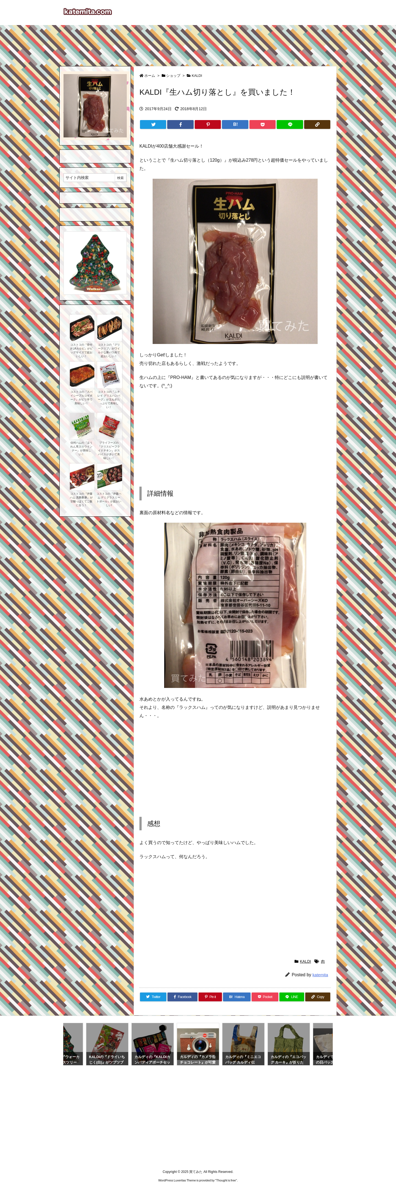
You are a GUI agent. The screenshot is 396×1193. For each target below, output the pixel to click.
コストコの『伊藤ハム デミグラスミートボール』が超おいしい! (109, 499)
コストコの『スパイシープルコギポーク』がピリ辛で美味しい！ (81, 397)
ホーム (149, 76)
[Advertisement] (198, 43)
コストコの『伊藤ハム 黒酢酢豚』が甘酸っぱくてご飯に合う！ (81, 499)
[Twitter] (153, 124)
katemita (320, 974)
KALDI (197, 76)
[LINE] (290, 124)
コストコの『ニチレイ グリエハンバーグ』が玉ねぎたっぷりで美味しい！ (108, 399)
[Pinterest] (208, 124)
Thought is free (226, 1180)
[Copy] (317, 124)
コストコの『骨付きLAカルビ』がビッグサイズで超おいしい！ (81, 350)
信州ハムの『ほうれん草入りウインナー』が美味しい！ (81, 448)
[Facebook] (180, 124)
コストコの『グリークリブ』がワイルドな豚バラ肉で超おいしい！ (109, 350)
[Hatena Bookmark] (235, 124)
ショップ (173, 76)
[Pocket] (262, 124)
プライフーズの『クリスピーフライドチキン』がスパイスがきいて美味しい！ (109, 450)
